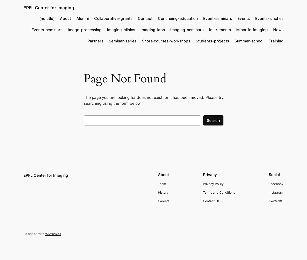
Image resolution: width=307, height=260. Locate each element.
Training (276, 41)
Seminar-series (122, 41)
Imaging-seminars (187, 30)
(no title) (47, 18)
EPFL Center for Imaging (48, 7)
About (65, 18)
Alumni (82, 18)
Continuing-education (178, 18)
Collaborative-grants (113, 18)
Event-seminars (217, 18)
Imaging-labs (153, 30)
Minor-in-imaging (252, 30)
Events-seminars (47, 30)
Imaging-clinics (121, 30)
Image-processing (85, 30)
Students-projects (212, 41)
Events (243, 18)
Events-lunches (269, 18)
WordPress (53, 234)
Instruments (220, 30)
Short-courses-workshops (166, 41)
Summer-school (248, 41)
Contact (145, 18)
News (278, 30)
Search (213, 120)
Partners (95, 41)
